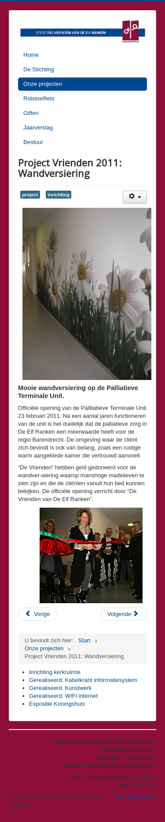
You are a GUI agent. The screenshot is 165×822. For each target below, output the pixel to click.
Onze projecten (42, 84)
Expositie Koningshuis (57, 703)
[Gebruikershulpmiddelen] (135, 197)
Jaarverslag (38, 127)
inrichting (59, 194)
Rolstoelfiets (39, 98)
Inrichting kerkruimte (55, 672)
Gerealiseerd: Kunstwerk (60, 688)
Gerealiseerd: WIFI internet (63, 696)
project (30, 194)
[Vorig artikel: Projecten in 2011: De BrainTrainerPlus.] (37, 614)
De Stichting (38, 69)
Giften (31, 113)
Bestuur (33, 142)
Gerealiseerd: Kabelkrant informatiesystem (83, 680)
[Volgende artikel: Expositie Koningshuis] (124, 614)
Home (31, 55)
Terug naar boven (134, 797)
